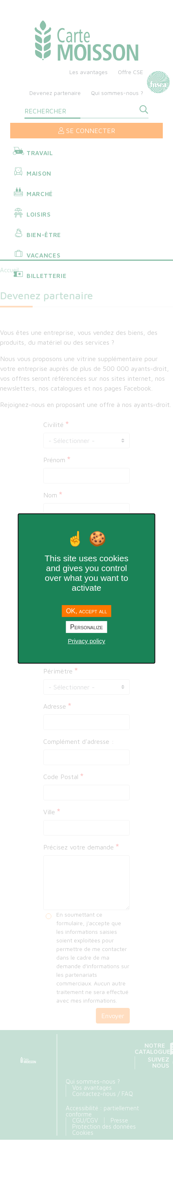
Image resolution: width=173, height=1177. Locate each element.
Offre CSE (130, 71)
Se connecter (86, 130)
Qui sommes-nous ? (117, 92)
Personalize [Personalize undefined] (86, 627)
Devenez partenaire (55, 92)
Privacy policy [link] (86, 640)
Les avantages (88, 71)
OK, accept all (86, 611)
